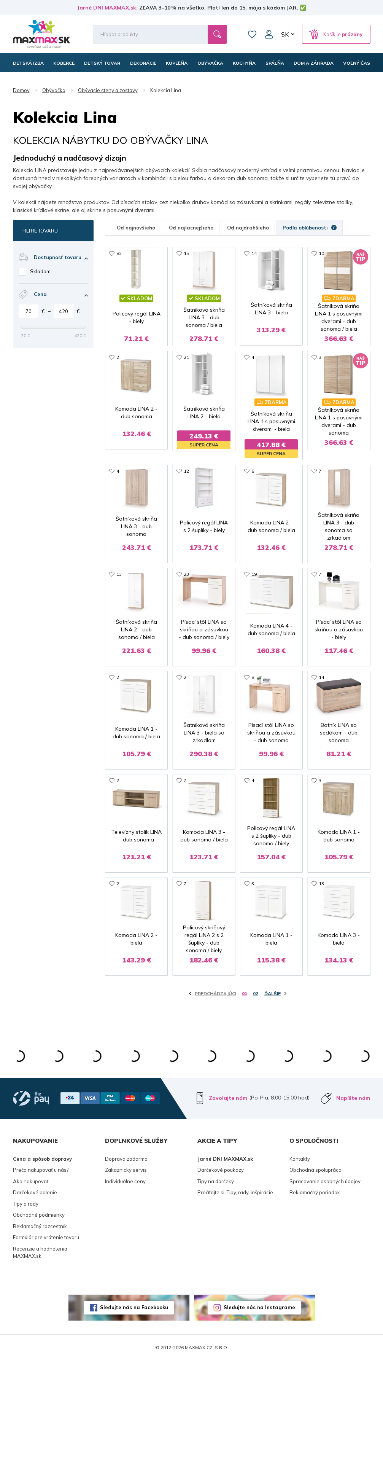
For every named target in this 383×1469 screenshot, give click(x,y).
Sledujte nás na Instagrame (259, 1416)
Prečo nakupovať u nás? (40, 1279)
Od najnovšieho (136, 228)
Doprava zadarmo (126, 1267)
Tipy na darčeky (215, 1290)
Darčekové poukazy (220, 1279)
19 (254, 614)
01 (244, 1102)
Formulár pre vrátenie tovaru (46, 1346)
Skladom (40, 271)
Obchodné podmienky (39, 1324)
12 (186, 494)
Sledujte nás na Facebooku (134, 1416)
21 (186, 373)
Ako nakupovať (31, 1290)
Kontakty (299, 1267)
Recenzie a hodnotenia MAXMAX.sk (40, 1361)
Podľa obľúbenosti (310, 228)
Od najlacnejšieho (191, 228)
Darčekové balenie (35, 1301)
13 (119, 614)
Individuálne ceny (125, 1290)
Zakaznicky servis (126, 1279)
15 (186, 253)
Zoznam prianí (252, 34)
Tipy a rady (25, 1312)
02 (255, 1102)
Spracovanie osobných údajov (325, 1290)
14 (254, 253)
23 (186, 614)
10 (321, 253)
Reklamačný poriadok (314, 1301)
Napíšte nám (353, 1206)
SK (285, 34)
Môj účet (268, 34)
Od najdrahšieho (248, 228)
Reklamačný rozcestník (40, 1335)
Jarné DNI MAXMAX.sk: (107, 7)
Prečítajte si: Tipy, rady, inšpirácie (235, 1301)
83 (119, 253)
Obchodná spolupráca (315, 1279)
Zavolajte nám (228, 1206)
